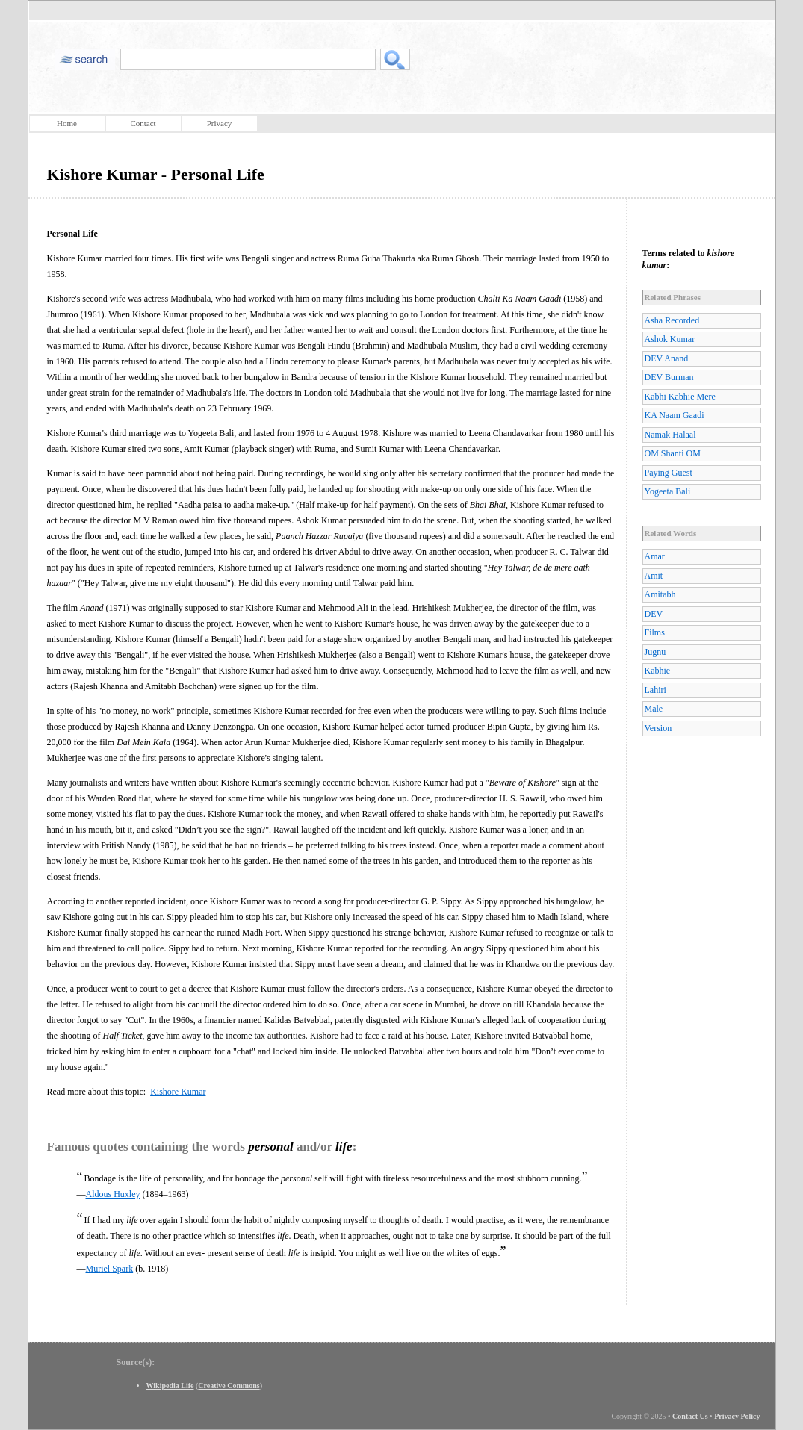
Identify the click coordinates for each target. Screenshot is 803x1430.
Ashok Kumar (670, 339)
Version (658, 728)
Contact (142, 123)
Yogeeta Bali (668, 491)
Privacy (219, 123)
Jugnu (655, 652)
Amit (654, 576)
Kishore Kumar (177, 1092)
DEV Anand (667, 358)
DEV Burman (669, 377)
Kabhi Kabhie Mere (680, 396)
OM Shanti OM (673, 453)
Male (654, 708)
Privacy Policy (737, 1416)
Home (67, 123)
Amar (655, 556)
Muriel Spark (110, 1268)
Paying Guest (668, 472)
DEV (654, 614)
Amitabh (660, 594)
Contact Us (690, 1416)
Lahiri (655, 690)
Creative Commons (228, 1385)
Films (655, 632)
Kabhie (658, 670)
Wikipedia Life (170, 1385)
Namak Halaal (670, 434)
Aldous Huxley (113, 1194)
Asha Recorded (672, 320)
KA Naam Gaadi (674, 415)
